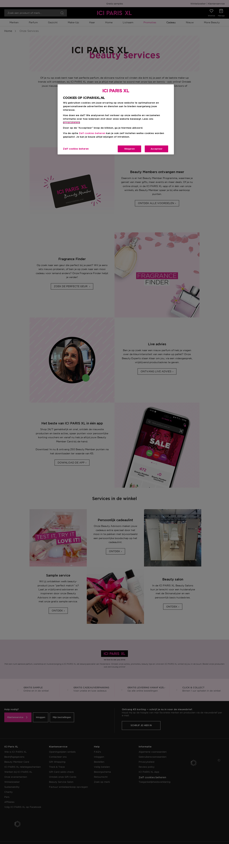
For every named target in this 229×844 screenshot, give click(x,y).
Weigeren (129, 149)
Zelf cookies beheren (92, 133)
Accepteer (156, 149)
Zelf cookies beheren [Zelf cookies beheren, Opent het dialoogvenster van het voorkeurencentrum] (76, 149)
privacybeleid (71, 122)
